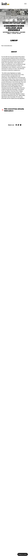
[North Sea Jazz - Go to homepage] (5, 4)
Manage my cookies (22, 554)
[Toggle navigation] (25, 4)
